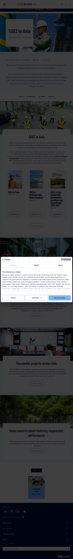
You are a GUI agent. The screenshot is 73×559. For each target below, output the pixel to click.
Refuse (13, 298)
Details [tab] (36, 265)
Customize (36, 298)
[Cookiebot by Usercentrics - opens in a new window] (62, 259)
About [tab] (60, 265)
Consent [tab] (13, 265)
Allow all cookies (59, 298)
